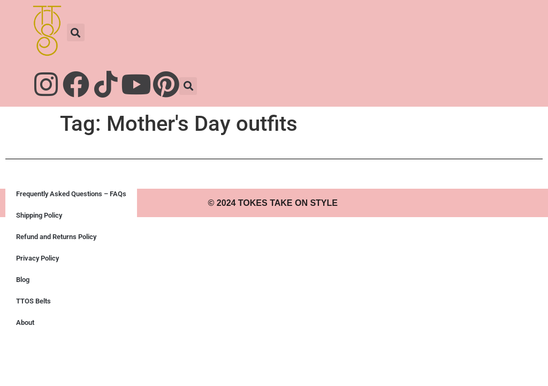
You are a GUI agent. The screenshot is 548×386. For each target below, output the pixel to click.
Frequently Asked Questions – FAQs (71, 194)
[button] (76, 32)
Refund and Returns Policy (56, 237)
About (25, 322)
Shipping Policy (39, 215)
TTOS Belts (33, 301)
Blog (22, 280)
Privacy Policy (37, 258)
